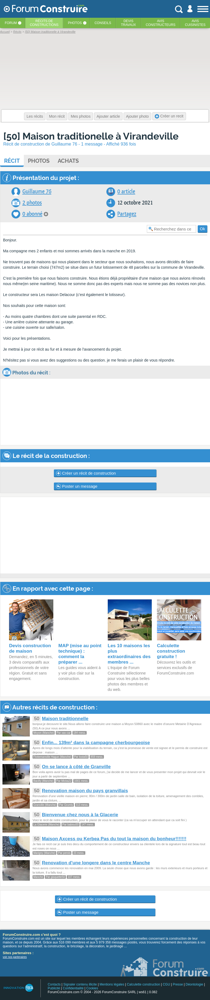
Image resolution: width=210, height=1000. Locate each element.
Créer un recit (169, 116)
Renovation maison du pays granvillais (85, 790)
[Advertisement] (105, 535)
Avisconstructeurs (161, 23)
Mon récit (57, 116)
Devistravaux (128, 23)
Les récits (35, 116)
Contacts (54, 984)
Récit (12, 161)
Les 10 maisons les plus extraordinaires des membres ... (129, 654)
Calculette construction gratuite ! (171, 651)
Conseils (103, 23)
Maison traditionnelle (65, 718)
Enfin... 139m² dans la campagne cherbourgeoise (96, 742)
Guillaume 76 (36, 191)
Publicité (54, 988)
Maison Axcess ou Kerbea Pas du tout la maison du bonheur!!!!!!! (114, 838)
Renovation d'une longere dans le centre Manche (96, 862)
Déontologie (194, 984)
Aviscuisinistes (195, 23)
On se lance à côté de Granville (76, 766)
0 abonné (32, 214)
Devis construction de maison (30, 648)
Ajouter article (108, 116)
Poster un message (76, 486)
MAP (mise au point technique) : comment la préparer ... (80, 654)
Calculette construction (143, 984)
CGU (166, 984)
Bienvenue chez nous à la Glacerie (80, 814)
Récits (44, 23)
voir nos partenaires (15, 956)
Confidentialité (73, 988)
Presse (178, 984)
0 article (126, 191)
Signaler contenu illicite (80, 984)
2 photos (32, 203)
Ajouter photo (137, 116)
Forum (11, 23)
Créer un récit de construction (86, 473)
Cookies (92, 988)
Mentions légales (112, 984)
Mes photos (81, 116)
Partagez (126, 214)
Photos (75, 23)
